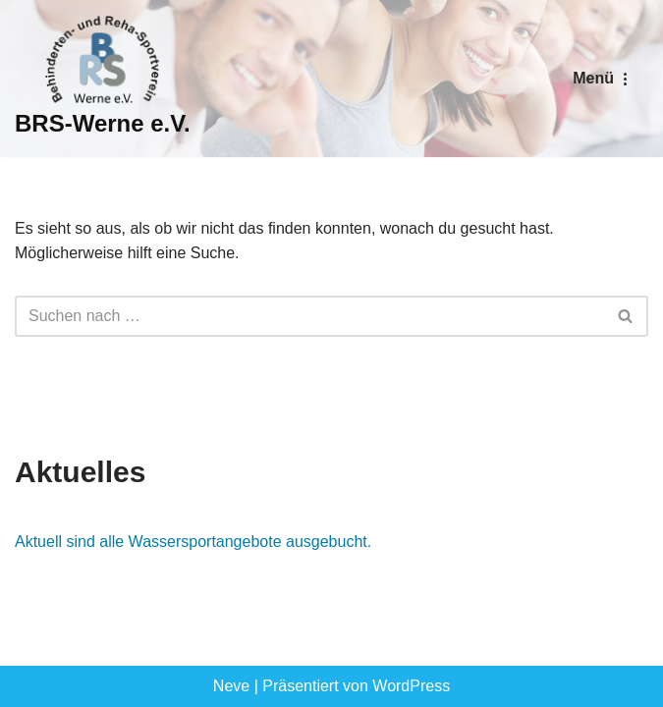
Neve (231, 686)
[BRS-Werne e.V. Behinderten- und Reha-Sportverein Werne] (103, 78)
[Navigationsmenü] (603, 78)
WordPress (411, 686)
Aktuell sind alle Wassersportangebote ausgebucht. (193, 541)
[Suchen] (309, 316)
